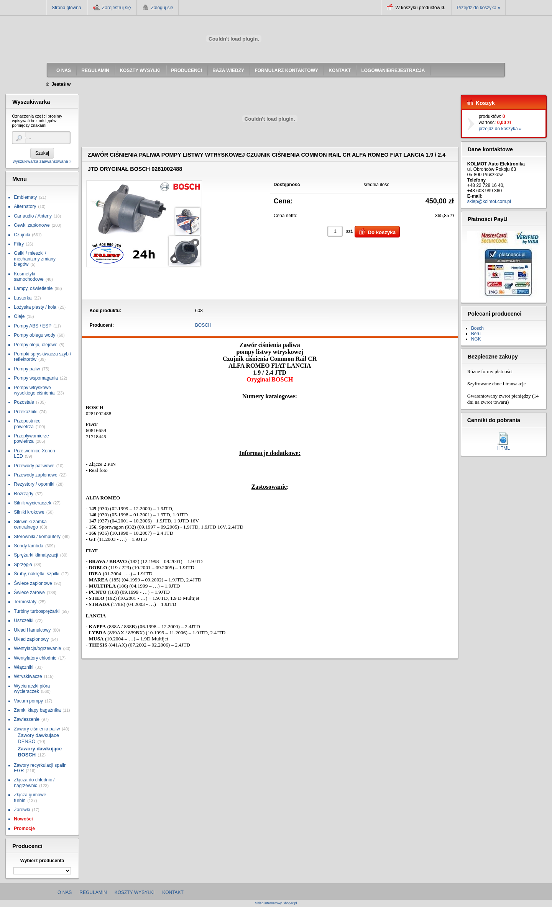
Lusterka (22, 298)
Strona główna (66, 7)
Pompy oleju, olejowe (35, 344)
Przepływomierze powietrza (31, 438)
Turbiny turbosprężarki (36, 611)
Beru (476, 333)
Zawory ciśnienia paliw (37, 729)
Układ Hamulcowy (32, 630)
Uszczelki (23, 620)
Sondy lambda (28, 545)
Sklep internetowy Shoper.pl (276, 903)
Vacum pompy (28, 701)
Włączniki (23, 667)
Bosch (477, 328)
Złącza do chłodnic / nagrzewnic (34, 782)
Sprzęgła (23, 564)
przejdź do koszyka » (500, 128)
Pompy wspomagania (36, 378)
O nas (65, 892)
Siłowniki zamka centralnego (30, 524)
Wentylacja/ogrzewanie (37, 648)
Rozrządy (23, 493)
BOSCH (203, 325)
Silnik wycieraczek (32, 503)
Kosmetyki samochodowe (28, 276)
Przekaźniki (25, 411)
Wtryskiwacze (28, 676)
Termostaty (25, 601)
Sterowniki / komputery (37, 536)
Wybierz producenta (42, 860)
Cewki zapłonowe (31, 225)
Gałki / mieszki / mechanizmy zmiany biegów (35, 258)
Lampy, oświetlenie (33, 288)
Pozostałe (24, 402)
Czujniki (22, 234)
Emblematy (25, 197)
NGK (476, 339)
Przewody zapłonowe (35, 475)
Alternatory (25, 206)
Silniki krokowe (29, 512)
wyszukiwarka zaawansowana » (42, 161)
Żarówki (22, 809)
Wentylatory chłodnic (35, 658)
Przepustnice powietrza (27, 423)
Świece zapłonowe (33, 583)
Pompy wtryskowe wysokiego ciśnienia (34, 390)
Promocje (24, 828)
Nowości (23, 819)
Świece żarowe (29, 592)
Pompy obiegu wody (34, 335)
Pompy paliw (27, 369)
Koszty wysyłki (134, 892)
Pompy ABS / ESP (32, 326)
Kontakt (173, 892)
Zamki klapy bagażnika (37, 710)
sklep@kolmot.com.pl (489, 201)
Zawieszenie (26, 719)
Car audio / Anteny (33, 216)
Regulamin (93, 892)
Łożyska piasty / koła (35, 307)
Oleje (19, 316)
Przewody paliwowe (34, 465)
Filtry (19, 244)
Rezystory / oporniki (34, 484)
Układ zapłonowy (31, 639)
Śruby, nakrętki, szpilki (36, 573)
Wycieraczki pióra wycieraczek (32, 688)
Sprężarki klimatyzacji (36, 555)
